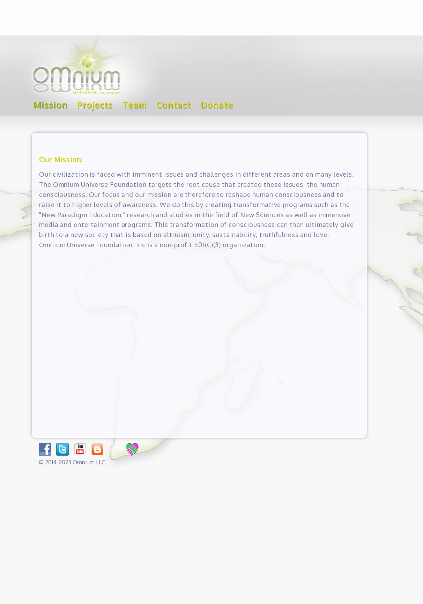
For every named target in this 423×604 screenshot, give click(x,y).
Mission (50, 105)
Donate (217, 105)
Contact (173, 105)
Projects (94, 105)
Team (135, 105)
